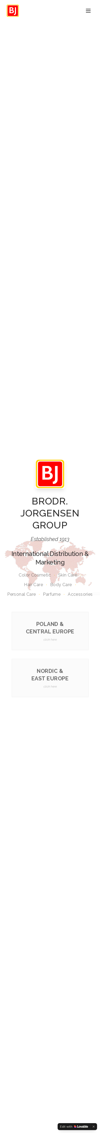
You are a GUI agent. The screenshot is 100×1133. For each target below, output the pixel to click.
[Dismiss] (93, 1126)
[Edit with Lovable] (74, 1126)
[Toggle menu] (88, 10)
